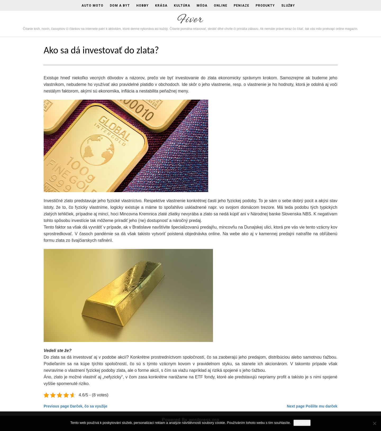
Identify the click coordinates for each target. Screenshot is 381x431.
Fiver (190, 19)
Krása (161, 5)
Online (220, 5)
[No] (374, 423)
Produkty (265, 5)
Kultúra (182, 5)
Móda (202, 5)
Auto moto (92, 5)
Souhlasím (302, 423)
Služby (288, 5)
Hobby (142, 5)
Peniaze (241, 5)
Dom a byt (120, 5)
